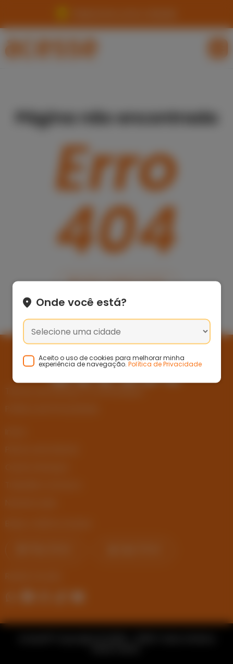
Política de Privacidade (165, 364)
